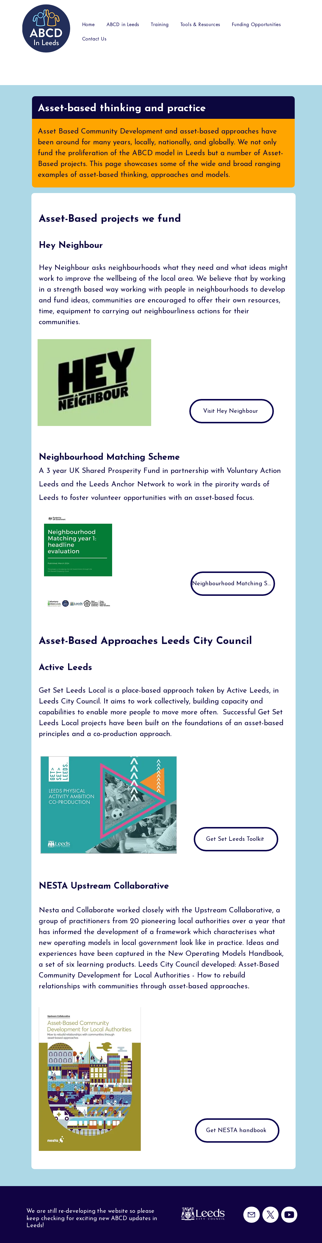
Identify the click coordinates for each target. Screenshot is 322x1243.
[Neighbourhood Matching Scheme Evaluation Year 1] (232, 583)
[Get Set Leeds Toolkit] (236, 839)
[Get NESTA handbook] (237, 1130)
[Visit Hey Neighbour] (231, 411)
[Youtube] (289, 1215)
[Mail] (251, 1215)
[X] (270, 1215)
